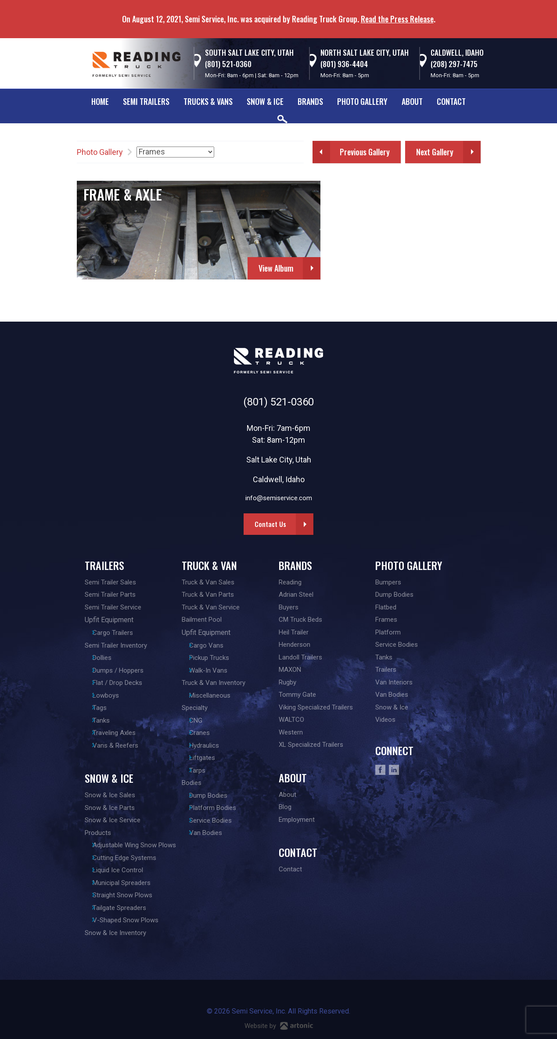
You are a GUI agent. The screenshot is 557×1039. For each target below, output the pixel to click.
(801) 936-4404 (344, 63)
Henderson (294, 644)
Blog (285, 807)
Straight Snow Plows (128, 895)
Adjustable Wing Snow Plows (139, 845)
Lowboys (111, 695)
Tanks (106, 720)
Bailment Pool (202, 619)
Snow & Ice (265, 101)
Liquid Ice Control (123, 870)
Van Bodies (211, 833)
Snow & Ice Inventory (115, 933)
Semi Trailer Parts (110, 594)
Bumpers (388, 582)
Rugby (287, 682)
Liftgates (208, 758)
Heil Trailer (294, 632)
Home (100, 101)
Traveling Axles (119, 733)
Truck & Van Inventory (213, 683)
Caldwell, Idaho (457, 52)
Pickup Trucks (215, 658)
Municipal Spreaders (127, 883)
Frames (386, 619)
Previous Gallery (365, 152)
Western (291, 732)
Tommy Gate (297, 695)
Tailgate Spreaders (124, 908)
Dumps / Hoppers (123, 670)
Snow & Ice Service (112, 820)
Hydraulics (210, 745)
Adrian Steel (296, 594)
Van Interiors (394, 682)
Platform (388, 632)
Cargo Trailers (118, 633)
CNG (201, 720)
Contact (451, 101)
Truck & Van (209, 565)
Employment (297, 820)
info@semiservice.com (278, 498)
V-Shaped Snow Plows (131, 920)
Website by (278, 1026)
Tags (105, 708)
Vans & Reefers (121, 745)
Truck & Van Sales (208, 582)
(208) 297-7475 (454, 63)
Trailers (104, 565)
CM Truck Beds (300, 619)
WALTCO (291, 720)
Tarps (203, 770)
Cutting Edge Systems (130, 858)
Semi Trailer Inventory (116, 645)
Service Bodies (216, 820)
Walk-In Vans (214, 670)
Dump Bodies (214, 795)
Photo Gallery (362, 101)
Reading (290, 582)
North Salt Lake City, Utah (364, 52)
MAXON (290, 670)
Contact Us (270, 524)
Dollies (107, 658)
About (412, 101)
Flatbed (385, 607)
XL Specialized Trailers (311, 745)
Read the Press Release (397, 19)
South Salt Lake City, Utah (249, 52)
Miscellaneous (215, 695)
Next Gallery (434, 152)
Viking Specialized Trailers (316, 707)
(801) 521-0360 (228, 63)
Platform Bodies (218, 808)
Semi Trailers (146, 101)
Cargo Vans (212, 645)
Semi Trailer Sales (110, 582)
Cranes (205, 733)
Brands (310, 101)
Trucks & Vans (208, 101)
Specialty (195, 708)
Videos (385, 720)
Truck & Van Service (211, 607)
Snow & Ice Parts (110, 808)
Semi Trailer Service (113, 607)
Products (98, 833)
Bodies (191, 783)
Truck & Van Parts (208, 594)
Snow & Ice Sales (110, 795)
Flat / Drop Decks (122, 683)
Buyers (288, 607)
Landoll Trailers (300, 657)
